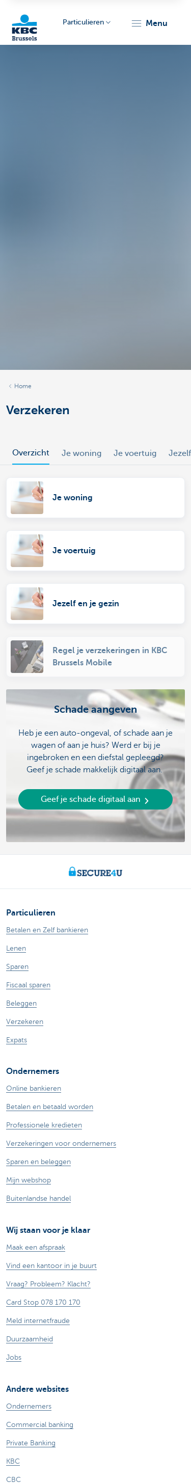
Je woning (81, 453)
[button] (149, 23)
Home (23, 386)
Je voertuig (135, 453)
